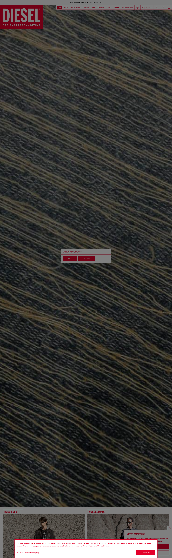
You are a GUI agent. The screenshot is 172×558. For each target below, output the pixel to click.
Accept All (146, 553)
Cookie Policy (102, 546)
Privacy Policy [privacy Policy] (88, 546)
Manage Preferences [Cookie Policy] (65, 546)
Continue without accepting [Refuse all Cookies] (28, 553)
